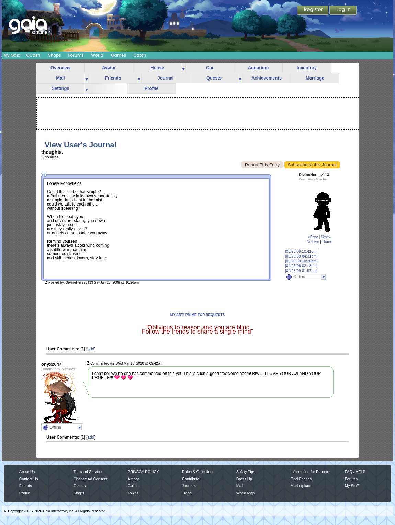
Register (313, 11)
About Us (27, 472)
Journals (189, 486)
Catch (140, 55)
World (97, 55)
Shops (54, 55)
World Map (245, 493)
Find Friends (301, 479)
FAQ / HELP (355, 472)
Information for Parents (310, 472)
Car (210, 67)
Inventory (307, 67)
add (90, 349)
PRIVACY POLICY (143, 472)
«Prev (313, 237)
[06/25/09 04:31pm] (301, 256)
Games (118, 55)
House (157, 67)
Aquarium (258, 67)
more (183, 68)
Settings (60, 88)
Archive (312, 242)
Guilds (133, 486)
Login (343, 11)
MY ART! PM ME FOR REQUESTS (197, 315)
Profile (151, 88)
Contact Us (28, 479)
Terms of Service (88, 472)
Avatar (109, 67)
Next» (326, 237)
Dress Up (244, 479)
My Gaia (11, 55)
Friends (113, 78)
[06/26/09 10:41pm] (301, 251)
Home (327, 242)
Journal (166, 78)
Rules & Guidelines (198, 472)
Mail (60, 78)
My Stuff (352, 486)
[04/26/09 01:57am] (301, 271)
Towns (133, 493)
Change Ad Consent (91, 479)
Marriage (315, 78)
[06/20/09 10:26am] (301, 261)
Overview (60, 67)
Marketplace (301, 486)
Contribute (191, 479)
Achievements (266, 78)
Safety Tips (245, 472)
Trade (187, 493)
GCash (33, 55)
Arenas (134, 479)
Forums (75, 55)
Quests (214, 78)
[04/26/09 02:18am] (301, 266)
